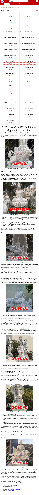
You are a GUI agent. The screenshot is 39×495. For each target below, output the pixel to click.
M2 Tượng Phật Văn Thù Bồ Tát (28, 37)
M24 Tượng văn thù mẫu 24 (29, 96)
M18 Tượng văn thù (29, 79)
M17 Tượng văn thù (10, 79)
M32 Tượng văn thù (29, 108)
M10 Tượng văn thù (29, 55)
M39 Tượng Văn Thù (29, 20)
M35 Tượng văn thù (10, 120)
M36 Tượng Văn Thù (10, 14)
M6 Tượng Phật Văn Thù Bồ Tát (10, 49)
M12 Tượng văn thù (29, 61)
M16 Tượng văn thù (29, 73)
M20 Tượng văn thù (29, 85)
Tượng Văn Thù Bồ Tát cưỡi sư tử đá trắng (28, 26)
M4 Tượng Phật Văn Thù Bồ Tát (10, 55)
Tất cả (37, 10)
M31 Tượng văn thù (10, 108)
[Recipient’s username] (18, 1)
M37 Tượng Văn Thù (29, 14)
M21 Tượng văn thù (10, 91)
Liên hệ (10, 16)
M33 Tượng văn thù (10, 114)
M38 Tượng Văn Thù (10, 20)
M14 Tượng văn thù (29, 67)
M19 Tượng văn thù (10, 85)
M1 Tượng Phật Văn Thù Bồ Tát (10, 37)
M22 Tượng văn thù (29, 91)
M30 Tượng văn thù (29, 102)
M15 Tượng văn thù (10, 73)
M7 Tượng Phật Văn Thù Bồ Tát (28, 49)
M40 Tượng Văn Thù (10, 26)
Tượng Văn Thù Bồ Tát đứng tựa (10, 31)
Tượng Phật (8, 7)
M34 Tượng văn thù (29, 114)
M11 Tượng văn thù (10, 61)
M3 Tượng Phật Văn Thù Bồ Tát (10, 43)
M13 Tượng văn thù (10, 67)
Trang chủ (3, 7)
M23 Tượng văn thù (10, 96)
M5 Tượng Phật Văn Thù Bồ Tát (28, 43)
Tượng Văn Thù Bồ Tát (16, 7)
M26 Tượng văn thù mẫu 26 (10, 102)
